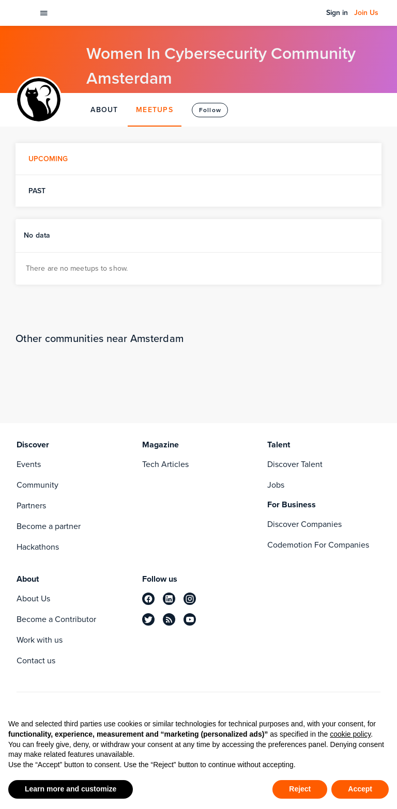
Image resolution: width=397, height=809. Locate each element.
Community (37, 485)
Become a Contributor (56, 619)
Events (29, 464)
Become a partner (49, 526)
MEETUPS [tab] (154, 109)
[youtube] (190, 619)
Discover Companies (304, 524)
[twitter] (148, 619)
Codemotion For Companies (318, 545)
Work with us (40, 640)
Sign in (337, 13)
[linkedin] (169, 599)
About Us (33, 598)
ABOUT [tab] (104, 109)
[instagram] (190, 599)
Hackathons (38, 547)
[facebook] (148, 599)
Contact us (36, 660)
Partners (31, 505)
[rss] (169, 619)
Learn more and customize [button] (70, 789)
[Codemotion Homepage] (22, 13)
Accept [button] (360, 789)
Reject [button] (300, 789)
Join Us (366, 13)
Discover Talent (295, 464)
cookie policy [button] (350, 734)
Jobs (275, 485)
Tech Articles (165, 464)
